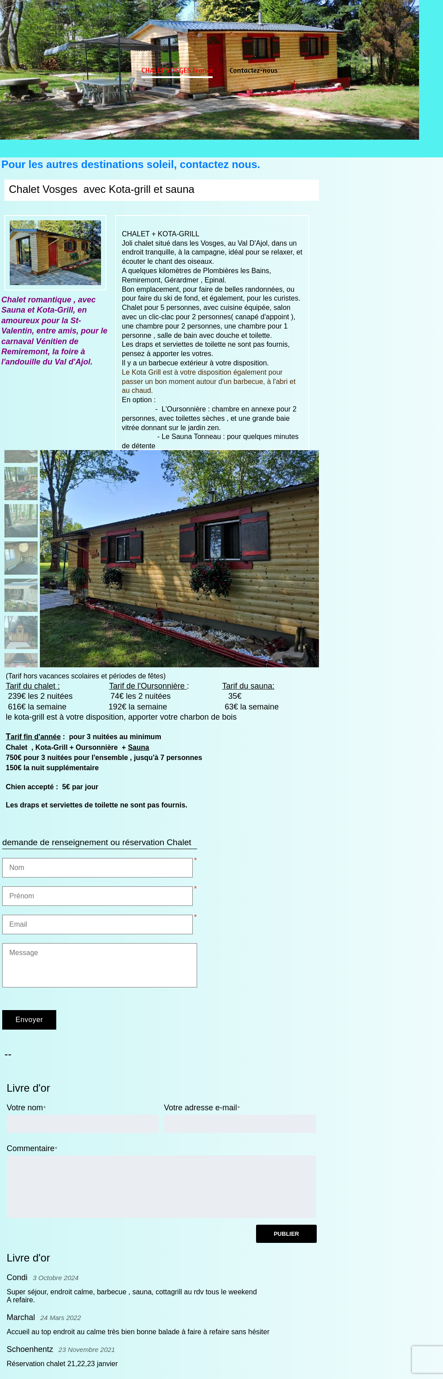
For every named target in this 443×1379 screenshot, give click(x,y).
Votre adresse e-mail (200, 1107)
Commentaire (30, 1148)
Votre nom (25, 1107)
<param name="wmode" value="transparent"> (383, 558)
